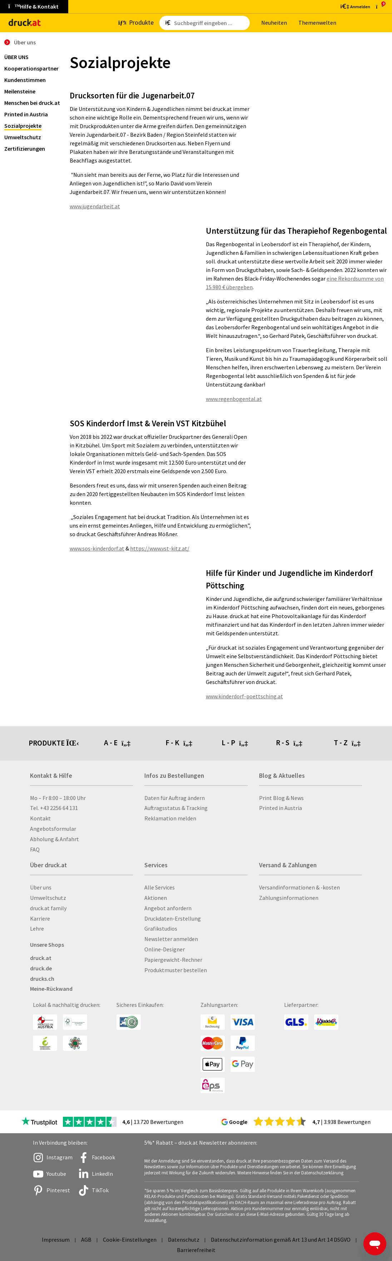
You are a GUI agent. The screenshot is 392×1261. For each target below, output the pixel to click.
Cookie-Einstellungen (130, 1239)
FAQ (35, 849)
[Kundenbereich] (354, 6)
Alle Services (159, 887)
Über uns (16, 56)
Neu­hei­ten (274, 22)
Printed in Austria (26, 114)
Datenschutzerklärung (322, 1172)
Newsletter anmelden (171, 938)
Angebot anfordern (168, 908)
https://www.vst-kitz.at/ (159, 548)
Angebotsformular (53, 828)
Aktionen (155, 897)
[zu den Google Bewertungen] (280, 1121)
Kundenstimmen (25, 79)
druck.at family (48, 908)
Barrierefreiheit (196, 1249)
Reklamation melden (170, 818)
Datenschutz (183, 1239)
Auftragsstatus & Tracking (176, 807)
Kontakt (40, 818)
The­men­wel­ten (317, 22)
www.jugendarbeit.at (95, 206)
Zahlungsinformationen (288, 897)
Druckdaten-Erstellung (172, 918)
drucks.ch (42, 978)
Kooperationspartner (31, 68)
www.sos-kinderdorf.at (97, 548)
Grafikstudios (160, 928)
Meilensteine (19, 91)
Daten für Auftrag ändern (174, 797)
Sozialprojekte (22, 125)
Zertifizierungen (24, 148)
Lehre (37, 928)
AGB (86, 1239)
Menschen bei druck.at (32, 102)
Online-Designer (164, 949)
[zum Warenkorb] (379, 6)
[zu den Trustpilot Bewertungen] (39, 1121)
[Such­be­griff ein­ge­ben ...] (210, 23)
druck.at (40, 957)
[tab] (134, 743)
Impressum (56, 1239)
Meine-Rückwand (51, 988)
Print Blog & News (281, 797)
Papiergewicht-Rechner (173, 959)
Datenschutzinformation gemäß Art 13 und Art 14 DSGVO (281, 1239)
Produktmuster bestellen (175, 970)
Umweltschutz (22, 137)
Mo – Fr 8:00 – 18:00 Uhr (58, 797)
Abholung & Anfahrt (54, 839)
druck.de (41, 968)
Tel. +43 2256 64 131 (54, 807)
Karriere (40, 918)
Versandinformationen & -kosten (299, 887)
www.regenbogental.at (234, 398)
